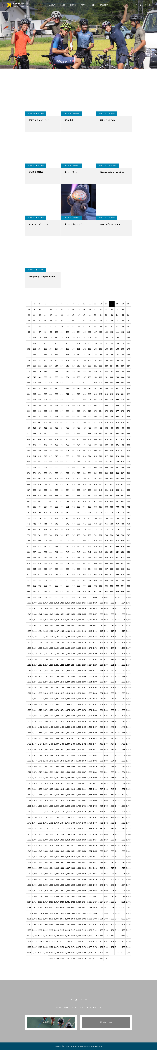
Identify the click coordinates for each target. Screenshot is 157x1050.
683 (128, 501)
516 (45, 456)
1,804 (128, 834)
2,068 (117, 913)
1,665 (95, 795)
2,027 (100, 902)
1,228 (95, 665)
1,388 (34, 716)
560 (78, 467)
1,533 (100, 755)
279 (100, 383)
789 (84, 535)
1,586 (78, 772)
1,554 (112, 761)
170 (128, 349)
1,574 (117, 766)
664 (128, 496)
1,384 (117, 710)
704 (34, 513)
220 (89, 366)
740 (128, 518)
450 (100, 434)
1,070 (62, 620)
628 (34, 490)
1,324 (100, 693)
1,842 (128, 845)
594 (56, 479)
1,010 (45, 603)
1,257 (45, 676)
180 (78, 355)
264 (122, 377)
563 (95, 467)
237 (78, 372)
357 (111, 405)
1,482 (29, 744)
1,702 (89, 806)
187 (117, 355)
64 (68, 321)
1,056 (89, 614)
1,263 (78, 676)
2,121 (95, 930)
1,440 (112, 727)
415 (117, 422)
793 (106, 535)
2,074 (45, 919)
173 (39, 355)
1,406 (29, 721)
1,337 (67, 699)
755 (106, 524)
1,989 (100, 891)
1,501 (29, 750)
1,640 (62, 789)
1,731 (40, 817)
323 (28, 400)
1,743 (106, 817)
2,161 (106, 941)
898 (56, 569)
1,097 (106, 625)
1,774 (67, 829)
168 (117, 349)
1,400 (100, 716)
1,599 (45, 778)
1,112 (84, 631)
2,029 (112, 902)
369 (73, 411)
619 (89, 484)
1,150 (84, 642)
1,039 (100, 609)
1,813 (73, 840)
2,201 (117, 953)
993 (56, 597)
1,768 (34, 829)
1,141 (34, 642)
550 (128, 462)
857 (39, 558)
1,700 (78, 806)
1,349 (29, 704)
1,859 (117, 851)
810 (95, 541)
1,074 (84, 620)
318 (106, 394)
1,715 (56, 812)
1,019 (95, 603)
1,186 (73, 654)
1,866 (51, 857)
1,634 (29, 789)
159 (67, 349)
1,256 (40, 676)
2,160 (100, 941)
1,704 (100, 806)
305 (34, 394)
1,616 (34, 783)
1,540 (34, 761)
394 (106, 417)
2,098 (73, 924)
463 (67, 439)
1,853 (84, 851)
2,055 (45, 913)
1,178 (29, 654)
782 (45, 535)
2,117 (73, 930)
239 (89, 372)
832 (111, 546)
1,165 (62, 648)
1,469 (62, 738)
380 (28, 417)
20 (34, 309)
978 (78, 592)
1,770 (45, 829)
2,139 (89, 936)
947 (117, 580)
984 (111, 592)
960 (84, 586)
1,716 (62, 812)
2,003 (73, 896)
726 (50, 518)
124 (84, 338)
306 (39, 394)
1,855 (95, 851)
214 (56, 366)
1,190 (95, 654)
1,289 (117, 682)
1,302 (84, 687)
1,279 (62, 682)
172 (34, 355)
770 (84, 530)
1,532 (95, 755)
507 (100, 451)
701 (122, 507)
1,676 (51, 800)
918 (62, 575)
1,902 (40, 868)
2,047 (106, 908)
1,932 (100, 874)
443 (62, 434)
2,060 (73, 913)
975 (62, 592)
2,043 (84, 908)
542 (84, 462)
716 (100, 513)
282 (117, 383)
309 (56, 394)
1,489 (67, 744)
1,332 (40, 699)
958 (73, 586)
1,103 (34, 631)
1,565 (67, 766)
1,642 (73, 789)
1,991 (112, 891)
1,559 (34, 766)
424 (62, 428)
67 (84, 321)
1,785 (128, 829)
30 (90, 309)
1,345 (112, 699)
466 (84, 439)
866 (89, 558)
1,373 (56, 710)
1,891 (84, 862)
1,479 (117, 738)
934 (45, 580)
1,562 (51, 766)
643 (117, 490)
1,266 (95, 676)
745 (50, 524)
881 (67, 563)
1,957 (29, 885)
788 (78, 535)
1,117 (112, 631)
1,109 (67, 631)
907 (106, 569)
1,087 (51, 625)
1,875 (100, 857)
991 (45, 597)
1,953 (112, 879)
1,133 (95, 637)
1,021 (106, 603)
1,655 (40, 795)
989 (34, 597)
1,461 (123, 733)
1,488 (62, 744)
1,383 (112, 710)
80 (51, 326)
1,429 (51, 727)
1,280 (67, 682)
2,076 (56, 919)
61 (51, 321)
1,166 (67, 648)
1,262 (73, 676)
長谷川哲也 (112, 166)
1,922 (45, 874)
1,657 (51, 795)
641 (106, 490)
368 (67, 411)
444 (67, 434)
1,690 (128, 800)
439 (39, 434)
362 (34, 411)
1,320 (78, 693)
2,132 (51, 936)
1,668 (112, 795)
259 (95, 377)
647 (34, 496)
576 (62, 473)
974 (56, 592)
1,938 (29, 879)
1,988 (95, 891)
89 (101, 326)
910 (122, 569)
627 (28, 490)
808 (84, 541)
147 (106, 343)
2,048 (112, 908)
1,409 (45, 721)
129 (111, 338)
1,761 (100, 823)
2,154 (67, 941)
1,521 (34, 755)
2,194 (78, 953)
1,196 (128, 654)
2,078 (67, 919)
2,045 (95, 908)
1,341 (89, 699)
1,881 (29, 862)
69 (95, 321)
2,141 (100, 936)
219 (84, 366)
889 (111, 563)
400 (34, 422)
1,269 (112, 676)
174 (45, 355)
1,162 (45, 648)
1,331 (34, 699)
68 (90, 321)
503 (78, 451)
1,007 (29, 603)
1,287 (106, 682)
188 (122, 355)
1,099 (117, 625)
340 (122, 400)
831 (106, 546)
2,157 (84, 941)
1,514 (100, 750)
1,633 (128, 783)
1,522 (40, 755)
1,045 (29, 614)
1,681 (78, 800)
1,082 (128, 620)
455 (128, 434)
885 (89, 563)
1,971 (106, 885)
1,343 (100, 699)
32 (101, 309)
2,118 (78, 930)
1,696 (56, 806)
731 (78, 518)
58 (34, 321)
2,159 (95, 941)
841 (56, 552)
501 (67, 451)
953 (45, 586)
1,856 (100, 851)
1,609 (100, 778)
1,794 (73, 834)
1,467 (51, 738)
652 (62, 496)
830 (100, 546)
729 (67, 518)
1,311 (29, 693)
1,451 (67, 733)
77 (34, 326)
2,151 (51, 941)
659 (100, 496)
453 (117, 434)
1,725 (112, 812)
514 (34, 456)
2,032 (128, 902)
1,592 (112, 772)
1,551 (95, 761)
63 (62, 321)
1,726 (117, 812)
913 (34, 575)
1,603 (67, 778)
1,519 (128, 750)
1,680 (73, 800)
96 (34, 332)
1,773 (62, 829)
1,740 (89, 817)
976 (67, 592)
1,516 (112, 750)
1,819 (106, 840)
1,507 (62, 750)
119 (56, 338)
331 (73, 400)
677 (95, 501)
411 (95, 422)
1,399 (95, 716)
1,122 (34, 637)
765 (56, 530)
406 (67, 422)
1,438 (100, 727)
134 (34, 343)
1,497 (112, 744)
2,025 (89, 902)
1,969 (95, 885)
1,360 (89, 704)
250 (45, 377)
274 (73, 383)
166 (106, 349)
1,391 (51, 716)
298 (100, 388)
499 (56, 451)
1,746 (123, 817)
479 (50, 445)
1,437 (95, 727)
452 (111, 434)
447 (84, 434)
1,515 (106, 750)
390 (84, 417)
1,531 (89, 755)
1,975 (128, 885)
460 (50, 439)
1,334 (51, 699)
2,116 (67, 930)
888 (106, 563)
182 (89, 355)
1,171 (95, 648)
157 (56, 349)
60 (45, 321)
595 (62, 479)
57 (29, 321)
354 (95, 405)
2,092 (40, 924)
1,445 (34, 733)
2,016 (40, 902)
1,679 (67, 800)
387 (67, 417)
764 (50, 530)
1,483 (34, 744)
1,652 (128, 789)
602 (100, 479)
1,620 (56, 783)
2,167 (34, 947)
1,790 (51, 834)
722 (28, 518)
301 (117, 388)
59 (40, 321)
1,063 (128, 614)
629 (39, 490)
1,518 (123, 750)
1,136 (112, 637)
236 (73, 372)
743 (39, 524)
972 (45, 592)
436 (128, 428)
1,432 (67, 727)
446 (78, 434)
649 (45, 496)
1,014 (67, 603)
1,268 (106, 676)
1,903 (45, 868)
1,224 (73, 665)
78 (40, 326)
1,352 (45, 704)
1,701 (84, 806)
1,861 (128, 851)
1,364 (112, 704)
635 (73, 490)
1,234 (128, 665)
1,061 (117, 614)
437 (28, 434)
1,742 (100, 817)
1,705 (106, 806)
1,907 (67, 868)
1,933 (106, 874)
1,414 (73, 721)
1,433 (73, 727)
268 (39, 383)
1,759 (89, 823)
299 (106, 388)
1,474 (89, 738)
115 (34, 338)
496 (39, 451)
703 (28, 513)
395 (111, 417)
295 (84, 388)
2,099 (78, 924)
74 (123, 321)
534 (39, 462)
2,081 (84, 919)
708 (56, 513)
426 (73, 428)
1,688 (117, 800)
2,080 (78, 919)
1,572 (106, 766)
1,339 (78, 699)
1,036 (84, 609)
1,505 (51, 750)
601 (95, 479)
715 (95, 513)
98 (45, 332)
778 (128, 530)
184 (100, 355)
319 (111, 394)
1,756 (73, 823)
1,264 (84, 676)
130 (117, 338)
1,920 (34, 874)
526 (100, 456)
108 (100, 332)
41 (45, 315)
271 (56, 383)
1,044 (128, 609)
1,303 (89, 687)
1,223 (67, 665)
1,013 (62, 603)
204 (106, 360)
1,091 (73, 625)
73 (117, 321)
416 (122, 422)
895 (39, 569)
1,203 (62, 659)
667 (39, 501)
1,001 (100, 597)
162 (84, 349)
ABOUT (52, 5)
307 (45, 394)
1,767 (29, 829)
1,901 (34, 868)
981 (95, 592)
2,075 (51, 919)
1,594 (123, 772)
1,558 (29, 766)
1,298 (62, 687)
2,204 (51, 958)
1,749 (34, 823)
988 (28, 597)
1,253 (128, 671)
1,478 (112, 738)
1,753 (56, 823)
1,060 (112, 614)
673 (73, 501)
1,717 (67, 812)
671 (62, 501)
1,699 (73, 806)
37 (128, 309)
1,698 (67, 806)
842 (62, 552)
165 (100, 349)
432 (106, 428)
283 (122, 383)
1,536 (117, 755)
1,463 (29, 738)
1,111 (78, 631)
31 (95, 309)
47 (79, 315)
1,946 (73, 879)
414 (111, 422)
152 (28, 349)
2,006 (89, 896)
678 (100, 501)
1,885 (51, 862)
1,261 (67, 676)
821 (50, 546)
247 (28, 377)
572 (39, 473)
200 (84, 360)
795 (117, 535)
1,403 (117, 716)
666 (34, 501)
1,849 (62, 851)
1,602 (62, 778)
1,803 (123, 834)
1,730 (34, 817)
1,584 (67, 772)
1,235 (29, 671)
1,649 (112, 789)
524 (89, 456)
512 (128, 451)
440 (45, 434)
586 (117, 473)
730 (73, 518)
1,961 (51, 885)
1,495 (100, 744)
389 (78, 417)
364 (45, 411)
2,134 (62, 936)
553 (39, 467)
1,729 (29, 817)
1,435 (84, 727)
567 (117, 467)
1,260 (62, 676)
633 (62, 490)
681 (117, 501)
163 (89, 349)
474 (128, 439)
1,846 (45, 851)
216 (67, 366)
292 (67, 388)
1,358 (78, 704)
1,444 (29, 733)
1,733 (51, 817)
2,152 (56, 941)
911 (128, 569)
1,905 (56, 868)
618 (84, 484)
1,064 (29, 620)
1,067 (45, 620)
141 (73, 343)
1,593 (117, 772)
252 (56, 377)
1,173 (106, 648)
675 (84, 501)
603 (106, 479)
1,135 (106, 637)
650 (50, 496)
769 (78, 530)
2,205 (56, 958)
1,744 (112, 817)
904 (89, 569)
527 (106, 456)
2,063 (89, 913)
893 (28, 569)
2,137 (78, 936)
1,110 (73, 631)
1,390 (45, 716)
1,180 (40, 654)
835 (128, 546)
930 (128, 575)
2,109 (29, 930)
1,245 (84, 671)
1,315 (51, 693)
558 (67, 467)
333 (84, 400)
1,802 (117, 834)
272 (62, 383)
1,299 (67, 687)
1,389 (40, 716)
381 (34, 417)
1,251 (117, 671)
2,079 (73, 919)
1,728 (128, 812)
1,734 (56, 817)
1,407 (34, 721)
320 (117, 394)
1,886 (56, 862)
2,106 (117, 924)
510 (117, 451)
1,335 (56, 699)
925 (100, 575)
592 (45, 479)
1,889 (73, 862)
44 (62, 315)
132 (128, 338)
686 (39, 507)
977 (73, 592)
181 (84, 355)
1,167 (73, 648)
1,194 (117, 654)
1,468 (56, 738)
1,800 (106, 834)
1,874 (95, 857)
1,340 (84, 699)
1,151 (89, 642)
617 (78, 484)
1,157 (123, 642)
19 (29, 309)
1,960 (45, 885)
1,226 (84, 665)
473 (122, 439)
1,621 (62, 783)
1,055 (84, 614)
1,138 (123, 637)
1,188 (84, 654)
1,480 (123, 738)
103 (73, 332)
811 (100, 541)
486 (89, 445)
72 (112, 321)
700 (117, 507)
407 (73, 422)
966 (117, 586)
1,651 (123, 789)
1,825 (34, 845)
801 (45, 541)
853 (122, 552)
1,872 (84, 857)
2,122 (100, 930)
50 (95, 315)
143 (84, 343)
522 (78, 456)
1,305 (100, 687)
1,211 (106, 659)
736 (106, 518)
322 (128, 394)
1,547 (73, 761)
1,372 (51, 710)
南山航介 (76, 166)
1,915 (112, 868)
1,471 (73, 738)
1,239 (51, 671)
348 (62, 405)
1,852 (78, 851)
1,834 (84, 845)
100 (56, 332)
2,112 (45, 930)
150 (122, 343)
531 (128, 456)
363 (39, 411)
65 (73, 321)
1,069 (56, 620)
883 (78, 563)
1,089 (62, 625)
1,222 (62, 665)
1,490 (73, 744)
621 (100, 484)
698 (106, 507)
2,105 (112, 924)
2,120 (89, 930)
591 (39, 479)
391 (89, 417)
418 (28, 428)
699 (111, 507)
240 (95, 372)
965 (111, 586)
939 (73, 580)
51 (101, 315)
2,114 (56, 930)
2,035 (40, 908)
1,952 (106, 879)
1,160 (34, 648)
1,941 (45, 879)
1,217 (34, 665)
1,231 (112, 665)
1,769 (40, 829)
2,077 (62, 919)
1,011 (51, 603)
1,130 (78, 637)
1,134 (100, 637)
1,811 (62, 840)
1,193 (112, 654)
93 (123, 326)
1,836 (95, 845)
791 (95, 535)
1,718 (73, 812)
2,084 (100, 919)
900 (67, 569)
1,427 (40, 727)
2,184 (128, 947)
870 (111, 558)
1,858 (112, 851)
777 (122, 530)
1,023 (117, 603)
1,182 (51, 654)
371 (84, 411)
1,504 (45, 750)
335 (95, 400)
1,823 (128, 840)
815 (122, 541)
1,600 (51, 778)
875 (34, 563)
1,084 (34, 625)
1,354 (56, 704)
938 (67, 580)
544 (95, 462)
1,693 (40, 806)
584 (106, 473)
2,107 (123, 924)
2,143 (112, 936)
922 (84, 575)
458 (39, 439)
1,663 (84, 795)
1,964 (67, 885)
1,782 (112, 829)
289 (50, 388)
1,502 (34, 750)
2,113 (51, 930)
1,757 (78, 823)
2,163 (117, 941)
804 (62, 541)
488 (100, 445)
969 (28, 592)
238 (84, 372)
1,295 (45, 687)
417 (128, 422)
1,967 (84, 885)
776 (117, 530)
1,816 (89, 840)
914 (39, 575)
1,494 (95, 744)
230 (39, 372)
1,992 (117, 891)
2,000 (56, 896)
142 (78, 343)
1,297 (56, 687)
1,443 (128, 727)
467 (89, 439)
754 (100, 524)
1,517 (117, 750)
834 (122, 546)
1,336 (62, 699)
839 (45, 552)
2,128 (29, 936)
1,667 (106, 795)
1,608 (95, 778)
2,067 (112, 913)
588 (128, 473)
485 (84, 445)
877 (45, 563)
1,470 (67, 738)
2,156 (78, 941)
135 (39, 343)
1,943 (56, 879)
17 (123, 304)
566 (111, 467)
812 (106, 541)
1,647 (100, 789)
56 (128, 315)
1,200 (45, 659)
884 (84, 563)
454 (122, 434)
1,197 (29, 659)
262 (111, 377)
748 (67, 524)
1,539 (29, 761)
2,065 (100, 913)
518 (56, 456)
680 (111, 501)
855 (28, 558)
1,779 (95, 829)
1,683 (89, 800)
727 (56, 518)
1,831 (67, 845)
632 (56, 490)
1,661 (73, 795)
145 (95, 343)
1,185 (67, 654)
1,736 (67, 817)
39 (34, 315)
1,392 (56, 716)
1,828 (51, 845)
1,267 (100, 676)
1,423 (123, 721)
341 (128, 400)
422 (50, 428)
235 (67, 372)
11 (90, 304)
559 (73, 467)
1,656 (45, 795)
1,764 (117, 823)
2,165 (128, 941)
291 (62, 388)
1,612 (117, 778)
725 (45, 518)
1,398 (89, 716)
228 (28, 372)
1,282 (78, 682)
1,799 (100, 834)
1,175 (117, 648)
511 (122, 451)
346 (50, 405)
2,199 (106, 953)
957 (67, 586)
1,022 (112, 603)
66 (79, 321)
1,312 (34, 693)
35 (117, 309)
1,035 (78, 609)
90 (106, 326)
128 (106, 338)
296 (89, 388)
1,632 (123, 783)
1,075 (89, 620)
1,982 (62, 891)
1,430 (56, 727)
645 (128, 490)
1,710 (29, 812)
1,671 (128, 795)
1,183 (56, 654)
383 (45, 417)
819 (39, 546)
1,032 (62, 609)
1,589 (95, 772)
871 (117, 558)
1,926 (67, 874)
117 (45, 338)
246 (128, 372)
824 (67, 546)
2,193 (73, 953)
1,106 (51, 631)
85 (79, 326)
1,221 (56, 665)
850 (106, 552)
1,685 (100, 800)
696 (95, 507)
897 (50, 569)
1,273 (29, 682)
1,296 (51, 687)
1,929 (84, 874)
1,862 (29, 857)
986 (122, 592)
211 (39, 366)
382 (39, 417)
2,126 (123, 930)
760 (28, 530)
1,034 (73, 609)
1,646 (95, 789)
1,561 (45, 766)
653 (67, 496)
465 (78, 439)
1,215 (128, 659)
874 (28, 563)
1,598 (40, 778)
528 (111, 456)
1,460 (117, 733)
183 (95, 355)
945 (106, 580)
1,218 (40, 665)
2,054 (40, 913)
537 (56, 462)
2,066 (106, 913)
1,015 (73, 603)
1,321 (84, 693)
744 (45, 524)
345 (45, 405)
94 (128, 326)
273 (67, 383)
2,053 (34, 913)
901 (73, 569)
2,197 (95, 953)
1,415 (78, 721)
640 (100, 490)
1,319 (73, 693)
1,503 (40, 750)
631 (50, 490)
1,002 (106, 597)
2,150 (45, 941)
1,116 (106, 631)
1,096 (100, 625)
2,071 (29, 919)
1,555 (117, 761)
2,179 (100, 947)
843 (67, 552)
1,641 (67, 789)
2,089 (128, 919)
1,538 (128, 755)
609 (34, 484)
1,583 (62, 772)
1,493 (89, 744)
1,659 (62, 795)
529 (117, 456)
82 (62, 326)
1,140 (29, 642)
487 (95, 445)
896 (45, 569)
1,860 (123, 851)
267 (34, 383)
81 (57, 326)
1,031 (56, 609)
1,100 (123, 625)
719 (117, 513)
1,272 (128, 676)
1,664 (89, 795)
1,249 (106, 671)
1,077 (100, 620)
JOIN (93, 5)
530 (122, 456)
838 (39, 552)
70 (101, 321)
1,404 (123, 716)
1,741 (95, 817)
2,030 (117, 902)
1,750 (40, 823)
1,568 (84, 766)
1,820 (112, 840)
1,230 (106, 665)
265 (128, 377)
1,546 (67, 761)
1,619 (51, 783)
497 (45, 451)
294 (78, 388)
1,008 (34, 603)
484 (78, 445)
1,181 (45, 654)
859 (50, 558)
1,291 (128, 682)
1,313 (40, 693)
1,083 (29, 625)
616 (73, 484)
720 (122, 513)
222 (100, 366)
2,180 (106, 947)
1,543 (51, 761)
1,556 (123, 761)
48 (84, 315)
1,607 (89, 778)
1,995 (29, 896)
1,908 (73, 868)
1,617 (40, 783)
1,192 (106, 654)
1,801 (112, 834)
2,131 (45, 936)
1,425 (29, 727)
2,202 (123, 953)
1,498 (117, 744)
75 (128, 321)
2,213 (100, 958)
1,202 (56, 659)
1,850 (67, 851)
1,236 (34, 671)
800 (39, 541)
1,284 (89, 682)
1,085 (40, 625)
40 (40, 315)
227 (128, 366)
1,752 (51, 823)
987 (128, 592)
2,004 (78, 896)
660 (106, 496)
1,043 (123, 609)
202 (95, 360)
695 (89, 507)
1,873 (89, 857)
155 (45, 349)
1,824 (29, 845)
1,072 (73, 620)
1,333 (45, 699)
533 (34, 462)
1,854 (89, 851)
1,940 (40, 879)
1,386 (128, 710)
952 (39, 586)
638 (89, 490)
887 (100, 563)
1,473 (84, 738)
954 (50, 586)
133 (28, 343)
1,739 (84, 817)
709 (62, 513)
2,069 (123, 913)
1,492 (84, 744)
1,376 (73, 710)
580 (84, 473)
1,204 (67, 659)
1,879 (123, 857)
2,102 (95, 924)
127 (100, 338)
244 (117, 372)
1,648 (106, 789)
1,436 (89, 727)
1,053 (73, 614)
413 (106, 422)
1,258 (51, 676)
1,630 (112, 783)
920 (73, 575)
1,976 (29, 891)
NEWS (73, 5)
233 (56, 372)
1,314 (45, 693)
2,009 (106, 896)
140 (67, 343)
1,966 (78, 885)
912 (28, 575)
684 (28, 507)
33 (106, 309)
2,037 (51, 908)
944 (100, 580)
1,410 (51, 721)
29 (84, 309)
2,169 (45, 947)
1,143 (45, 642)
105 (84, 332)
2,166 (29, 947)
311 (67, 394)
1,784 (123, 829)
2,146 (128, 936)
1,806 (34, 840)
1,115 (100, 631)
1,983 (67, 891)
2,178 (95, 947)
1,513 (95, 750)
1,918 (128, 868)
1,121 (29, 637)
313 (78, 394)
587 (122, 473)
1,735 (62, 817)
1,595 (128, 772)
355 (100, 405)
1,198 (34, 659)
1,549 (84, 761)
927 (111, 575)
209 (28, 366)
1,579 (40, 772)
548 (117, 462)
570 (28, 473)
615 (67, 484)
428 (84, 428)
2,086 (112, 919)
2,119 (84, 930)
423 (56, 428)
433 (111, 428)
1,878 (117, 857)
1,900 (29, 868)
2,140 (95, 936)
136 (45, 343)
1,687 (112, 800)
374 (100, 411)
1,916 (117, 868)
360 (128, 405)
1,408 (40, 721)
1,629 (106, 783)
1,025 (128, 603)
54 (117, 315)
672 (67, 501)
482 (67, 445)
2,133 (56, 936)
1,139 (128, 637)
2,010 (112, 896)
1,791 (56, 834)
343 (34, 405)
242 (106, 372)
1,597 (34, 778)
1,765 (123, 823)
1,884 (45, 862)
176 (56, 355)
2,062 (84, 913)
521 (73, 456)
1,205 (73, 659)
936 (56, 580)
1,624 (78, 783)
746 (56, 524)
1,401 (106, 716)
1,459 (112, 733)
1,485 (45, 744)
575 (56, 473)
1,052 (67, 614)
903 (84, 569)
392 (95, 417)
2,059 (67, 913)
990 (39, 597)
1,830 (62, 845)
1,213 (117, 659)
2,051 (128, 908)
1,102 (29, 631)
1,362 (100, 704)
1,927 (73, 874)
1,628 (100, 783)
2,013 (128, 896)
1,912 (95, 868)
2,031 (123, 902)
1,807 (40, 840)
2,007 (95, 896)
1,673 (34, 800)
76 (29, 326)
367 (62, 411)
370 (78, 411)
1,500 (128, 744)
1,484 (40, 744)
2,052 (29, 913)
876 (39, 563)
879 (56, 563)
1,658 (56, 795)
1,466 (45, 738)
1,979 (45, 891)
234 (62, 372)
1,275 (40, 682)
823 (62, 546)
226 (122, 366)
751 (84, 524)
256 (78, 377)
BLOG (62, 5)
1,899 (128, 862)
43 (57, 315)
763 (45, 530)
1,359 (84, 704)
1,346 (117, 699)
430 (95, 428)
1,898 (123, 862)
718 (111, 513)
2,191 (62, 953)
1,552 (100, 761)
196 (62, 360)
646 (28, 496)
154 (39, 349)
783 (50, 535)
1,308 (117, 687)
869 (106, 558)
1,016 (78, 603)
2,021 (67, 902)
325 (39, 400)
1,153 (100, 642)
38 (29, 315)
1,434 (78, 727)
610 (39, 484)
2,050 (123, 908)
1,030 (51, 609)
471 (111, 439)
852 (117, 552)
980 (89, 592)
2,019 (56, 902)
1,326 (112, 693)
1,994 (128, 891)
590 (34, 479)
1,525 (56, 755)
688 (50, 507)
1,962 (56, 885)
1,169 (84, 648)
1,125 (51, 637)
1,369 (34, 710)
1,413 (67, 721)
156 (50, 349)
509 (111, 451)
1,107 (56, 631)
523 (84, 456)
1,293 (34, 687)
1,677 (56, 800)
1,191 (100, 654)
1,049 (51, 614)
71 (106, 321)
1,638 (51, 789)
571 (34, 473)
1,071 (67, 620)
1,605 (78, 778)
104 (78, 332)
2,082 (89, 919)
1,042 (117, 609)
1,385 (123, 710)
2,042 (78, 908)
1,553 (106, 761)
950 (28, 586)
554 (45, 467)
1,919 (29, 874)
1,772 (56, 829)
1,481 (128, 738)
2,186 (34, 953)
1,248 (100, 671)
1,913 (100, 868)
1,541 (40, 761)
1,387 (29, 716)
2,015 (34, 902)
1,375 (67, 710)
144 (89, 343)
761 (34, 530)
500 (62, 451)
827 (84, 546)
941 (84, 580)
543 (89, 462)
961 (89, 586)
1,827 (45, 845)
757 (117, 524)
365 (50, 411)
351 (78, 405)
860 (56, 558)
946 (111, 580)
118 (50, 338)
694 (84, 507)
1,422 (117, 721)
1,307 (112, 687)
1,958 (34, 885)
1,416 (84, 721)
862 (67, 558)
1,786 (29, 834)
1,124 (45, 637)
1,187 (78, 654)
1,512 (89, 750)
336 (100, 400)
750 (78, 524)
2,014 (29, 902)
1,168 (78, 648)
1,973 (117, 885)
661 (111, 496)
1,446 (40, 733)
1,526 (62, 755)
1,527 (67, 755)
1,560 (40, 766)
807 (78, 541)
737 (111, 518)
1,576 (128, 766)
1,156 (117, 642)
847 (89, 552)
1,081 (123, 620)
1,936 (123, 874)
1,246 (89, 671)
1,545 (62, 761)
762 (39, 530)
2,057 (56, 913)
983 (106, 592)
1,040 (106, 609)
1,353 (51, 704)
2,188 (45, 953)
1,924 (56, 874)
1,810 (56, 840)
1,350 (34, 704)
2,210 (84, 958)
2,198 (100, 953)
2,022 (73, 902)
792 (100, 535)
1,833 (78, 845)
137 (50, 343)
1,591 (106, 772)
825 (73, 546)
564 (100, 467)
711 (73, 513)
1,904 (51, 868)
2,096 (62, 924)
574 (50, 473)
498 (50, 451)
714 (89, 513)
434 (117, 428)
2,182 (117, 947)
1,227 (89, 665)
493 (128, 445)
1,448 (51, 733)
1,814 (78, 840)
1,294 (40, 687)
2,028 (106, 902)
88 (95, 326)
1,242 (67, 671)
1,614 (128, 778)
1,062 (123, 614)
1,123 (40, 637)
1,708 (123, 806)
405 (62, 422)
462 (62, 439)
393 (100, 417)
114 (28, 338)
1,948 (84, 879)
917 (56, 575)
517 (50, 456)
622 (106, 484)
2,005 (84, 896)
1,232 (117, 665)
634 (67, 490)
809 (89, 541)
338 (111, 400)
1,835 (89, 845)
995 (67, 597)
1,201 (51, 659)
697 (100, 507)
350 (73, 405)
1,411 (56, 721)
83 (68, 326)
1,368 (29, 710)
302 (122, 388)
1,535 (112, 755)
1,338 (73, 699)
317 (100, 394)
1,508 (67, 750)
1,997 (40, 896)
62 (57, 321)
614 (62, 484)
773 (100, 530)
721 (128, 513)
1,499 (123, 744)
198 (73, 360)
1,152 (95, 642)
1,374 (62, 710)
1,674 (40, 800)
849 (100, 552)
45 (68, 315)
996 (73, 597)
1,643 (78, 789)
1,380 (95, 710)
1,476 (100, 738)
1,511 (84, 750)
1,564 (62, 766)
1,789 (45, 834)
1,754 (62, 823)
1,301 (78, 687)
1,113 (89, 631)
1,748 (29, 823)
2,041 (73, 908)
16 (117, 304)
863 (73, 558)
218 (78, 366)
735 (100, 518)
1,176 (123, 648)
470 (106, 439)
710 (67, 513)
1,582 (56, 772)
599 (84, 479)
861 (62, 558)
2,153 (62, 941)
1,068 (51, 620)
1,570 (95, 766)
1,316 (56, 693)
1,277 (51, 682)
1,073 (78, 620)
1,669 (117, 795)
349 (67, 405)
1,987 (89, 891)
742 (34, 524)
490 (111, 445)
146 (100, 343)
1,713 (45, 812)
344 (39, 405)
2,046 (100, 908)
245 (122, 372)
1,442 (123, 727)
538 (62, 462)
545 (100, 462)
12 (95, 304)
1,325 (106, 693)
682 (122, 501)
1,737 (73, 817)
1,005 (123, 597)
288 (45, 388)
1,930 (89, 874)
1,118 (117, 631)
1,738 (78, 817)
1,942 (51, 879)
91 (112, 326)
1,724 (106, 812)
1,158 (128, 642)
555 (50, 467)
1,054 (78, 614)
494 (28, 451)
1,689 (123, 800)
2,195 (84, 953)
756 (111, 524)
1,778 (89, 829)
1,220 (51, 665)
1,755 (67, 823)
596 (67, 479)
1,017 (84, 603)
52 (106, 315)
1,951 (100, 879)
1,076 (95, 620)
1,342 (95, 699)
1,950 (95, 879)
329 (62, 400)
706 (45, 513)
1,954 (117, 879)
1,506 (56, 750)
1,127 (62, 637)
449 (95, 434)
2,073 (40, 919)
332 (78, 400)
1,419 (100, 721)
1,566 (73, 766)
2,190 (56, 953)
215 (62, 366)
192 (39, 360)
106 (89, 332)
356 (106, 405)
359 (122, 405)
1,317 (62, 693)
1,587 (84, 772)
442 (56, 434)
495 (34, 451)
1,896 (112, 862)
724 (39, 518)
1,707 (117, 806)
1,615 (29, 783)
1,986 (84, 891)
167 (111, 349)
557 (62, 467)
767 (67, 530)
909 (117, 569)
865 (84, 558)
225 (117, 366)
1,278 (56, 682)
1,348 (128, 699)
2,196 (89, 953)
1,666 (100, 795)
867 (95, 558)
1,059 (106, 614)
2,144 (117, 936)
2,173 (67, 947)
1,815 (84, 840)
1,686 (106, 800)
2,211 (89, 958)
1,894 (100, 862)
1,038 (95, 609)
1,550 (89, 761)
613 (56, 484)
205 (111, 360)
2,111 (40, 930)
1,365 (117, 704)
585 (111, 473)
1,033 (67, 609)
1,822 (123, 840)
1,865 (45, 857)
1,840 (117, 845)
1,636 (40, 789)
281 (111, 383)
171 (28, 355)
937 (62, 580)
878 (50, 563)
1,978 (40, 891)
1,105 (45, 631)
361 (28, 411)
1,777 (84, 829)
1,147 (67, 642)
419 (34, 428)
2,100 (84, 924)
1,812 (67, 840)
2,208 (73, 958)
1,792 (62, 834)
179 (73, 355)
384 (50, 417)
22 (45, 309)
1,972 (112, 885)
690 (62, 507)
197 (67, 360)
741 (28, 524)
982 (100, 592)
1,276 (45, 682)
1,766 (128, 823)
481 (62, 445)
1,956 (128, 879)
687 (45, 507)
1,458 (106, 733)
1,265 (89, 676)
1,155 (112, 642)
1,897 (117, 862)
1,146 (62, 642)
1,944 (62, 879)
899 (62, 569)
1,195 (123, 654)
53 (112, 315)
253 (62, 377)
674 (78, 501)
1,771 (51, 829)
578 (73, 473)
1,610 (106, 778)
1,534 (106, 755)
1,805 (29, 840)
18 (128, 304)
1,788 (40, 834)
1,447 (45, 733)
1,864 (40, 857)
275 (78, 383)
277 (89, 383)
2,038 (56, 908)
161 (78, 349)
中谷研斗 (76, 218)
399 (28, 422)
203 (100, 360)
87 (90, 326)
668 (45, 501)
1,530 (84, 755)
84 (73, 326)
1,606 (84, 778)
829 (95, 546)
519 (62, 456)
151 (128, 343)
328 (56, 400)
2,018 (51, 902)
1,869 (67, 857)
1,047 (40, 614)
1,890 (78, 862)
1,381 (100, 710)
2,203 (128, 953)
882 (73, 563)
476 (34, 445)
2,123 (106, 930)
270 (50, 383)
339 (117, 400)
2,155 (73, 941)
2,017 (45, 902)
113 (128, 332)
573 (45, 473)
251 (50, 377)
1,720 (84, 812)
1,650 (117, 789)
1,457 (100, 733)
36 (123, 309)
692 (73, 507)
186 (111, 355)
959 (78, 586)
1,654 (34, 795)
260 (100, 377)
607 (128, 479)
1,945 (67, 879)
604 (111, 479)
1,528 (73, 755)
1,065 (34, 620)
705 (39, 513)
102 (67, 332)
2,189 (51, 953)
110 (111, 332)
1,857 (106, 851)
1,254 (29, 676)
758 (122, 524)
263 (117, 377)
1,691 (29, 806)
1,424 (128, 721)
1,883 (40, 862)
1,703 (95, 806)
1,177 (128, 648)
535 (45, 462)
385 (56, 417)
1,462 (128, 733)
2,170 (51, 947)
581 (89, 473)
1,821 (117, 840)
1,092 (78, 625)
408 (78, 422)
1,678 (62, 800)
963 (100, 586)
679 (106, 501)
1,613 (123, 778)
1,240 (56, 671)
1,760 (95, 823)
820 (45, 546)
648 (39, 496)
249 (39, 377)
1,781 (106, 829)
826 (78, 546)
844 (73, 552)
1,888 (67, 862)
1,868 (62, 857)
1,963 (62, 885)
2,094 (51, 924)
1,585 (73, 772)
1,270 (117, 676)
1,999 (51, 896)
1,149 (78, 642)
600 (89, 479)
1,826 (40, 845)
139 (62, 343)
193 (45, 360)
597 (73, 479)
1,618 (45, 783)
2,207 (67, 958)
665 (28, 501)
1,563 (56, 766)
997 (78, 597)
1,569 (89, 766)
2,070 (128, 913)
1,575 (123, 766)
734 (95, 518)
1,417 (89, 721)
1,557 (128, 761)
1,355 (62, 704)
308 (50, 394)
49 (90, 315)
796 (122, 535)
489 (106, 445)
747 (62, 524)
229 (34, 372)
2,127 (128, 930)
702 (128, 507)
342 (28, 405)
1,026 (29, 609)
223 (106, 366)
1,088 (56, 625)
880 (62, 563)
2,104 (106, 924)
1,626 (89, 783)
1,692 (34, 806)
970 (34, 592)
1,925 (62, 874)
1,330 (29, 699)
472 (117, 439)
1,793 (67, 834)
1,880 (128, 857)
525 (95, 456)
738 (117, 518)
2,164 (123, 941)
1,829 (56, 845)
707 (50, 513)
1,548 (78, 761)
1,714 (51, 812)
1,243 (73, 671)
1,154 (106, 642)
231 (45, 372)
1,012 (56, 603)
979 (84, 592)
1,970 (100, 885)
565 (106, 467)
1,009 (40, 603)
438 (34, 434)
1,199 (40, 659)
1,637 (45, 789)
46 (73, 315)
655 (78, 496)
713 (84, 513)
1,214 (123, 659)
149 (117, 343)
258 (89, 377)
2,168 (40, 947)
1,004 (117, 597)
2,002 (67, 896)
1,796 (84, 834)
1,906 (62, 868)
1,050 (56, 614)
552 (34, 467)
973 (50, 592)
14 (106, 304)
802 (50, 541)
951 (34, 586)
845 (78, 552)
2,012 (123, 896)
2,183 (123, 947)
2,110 (34, 930)
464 (73, 439)
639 (95, 490)
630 (45, 490)
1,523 (45, 755)
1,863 (34, 857)
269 (45, 383)
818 (34, 546)
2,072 (34, 919)
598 (78, 479)
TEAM (83, 5)
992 (50, 597)
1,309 (123, 687)
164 (95, 349)
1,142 (40, 642)
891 (122, 563)
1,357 (73, 704)
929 (122, 575)
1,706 (112, 806)
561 (84, 467)
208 (128, 360)
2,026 (95, 902)
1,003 (112, 597)
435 (122, 428)
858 (45, 558)
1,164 (56, 648)
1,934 (112, 874)
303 (128, 388)
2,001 (62, 896)
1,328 (123, 693)
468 (95, 439)
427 (78, 428)
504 (84, 451)
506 (95, 451)
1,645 (89, 789)
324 (34, 400)
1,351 (40, 704)
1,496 (106, 744)
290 (56, 388)
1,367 (128, 704)
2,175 (78, 947)
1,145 (56, 642)
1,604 (73, 778)
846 (84, 552)
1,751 (45, 823)
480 (56, 445)
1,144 (51, 642)
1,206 (78, 659)
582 (95, 473)
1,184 (62, 654)
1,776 (78, 829)
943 (95, 580)
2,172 (62, 947)
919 (67, 575)
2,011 (117, 896)
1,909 (78, 868)
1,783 (117, 829)
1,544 (56, 761)
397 (122, 417)
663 (122, 496)
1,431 (62, 727)
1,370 (40, 710)
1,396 (78, 716)
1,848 (56, 851)
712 (78, 513)
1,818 (100, 840)
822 (56, 546)
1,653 (29, 795)
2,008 (100, 896)
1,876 (106, 857)
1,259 (56, 676)
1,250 (112, 671)
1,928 (78, 874)
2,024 (84, 902)
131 (122, 338)
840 (50, 552)
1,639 (56, 789)
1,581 (51, 772)
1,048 (45, 614)
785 (62, 535)
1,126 (56, 637)
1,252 (123, 671)
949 (128, 580)
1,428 (45, 727)
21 (40, 309)
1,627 (95, 783)
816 (128, 541)
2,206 (62, 958)
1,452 (73, 733)
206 (117, 360)
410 (89, 422)
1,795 (78, 834)
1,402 (112, 716)
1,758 (84, 823)
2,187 (40, 953)
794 (111, 535)
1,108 (62, 631)
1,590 (100, 772)
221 (95, 366)
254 (67, 377)
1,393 (62, 716)
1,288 (112, 682)
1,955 (123, 879)
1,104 (40, 631)
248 (34, 377)
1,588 (89, 772)
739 (122, 518)
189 (128, 355)
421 (45, 428)
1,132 (89, 637)
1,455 (89, 733)
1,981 (56, 891)
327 (50, 400)
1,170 (89, 648)
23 (51, 309)
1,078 (106, 620)
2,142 (106, 936)
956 (62, 586)
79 (45, 326)
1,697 (62, 806)
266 (28, 383)
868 (100, 558)
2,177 (89, 947)
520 (67, 456)
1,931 (95, 874)
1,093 (84, 625)
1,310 (128, 687)
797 (128, 535)
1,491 (78, 744)
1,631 (117, 783)
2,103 (100, 924)
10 (84, 304)
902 (78, 569)
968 (128, 586)
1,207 (84, 659)
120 (62, 338)
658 (95, 496)
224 (111, 366)
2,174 (73, 947)
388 (73, 417)
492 (122, 445)
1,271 (123, 676)
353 (89, 405)
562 (89, 467)
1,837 (100, 845)
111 (117, 332)
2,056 (51, 913)
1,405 (128, 716)
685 (34, 507)
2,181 (112, 947)
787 (73, 535)
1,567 (78, 766)
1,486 (51, 744)
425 (67, 428)
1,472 (78, 738)
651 (56, 496)
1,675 (45, 800)
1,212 (112, 659)
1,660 (67, 795)
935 (50, 580)
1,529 (78, 755)
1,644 (84, 789)
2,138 (84, 936)
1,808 (45, 840)
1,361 (95, 704)
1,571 (100, 766)
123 (78, 338)
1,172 (100, 648)
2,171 (56, 947)
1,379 (89, 710)
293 (73, 388)
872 (122, 558)
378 (122, 411)
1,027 (34, 609)
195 (56, 360)
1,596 (29, 778)
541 (78, 462)
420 (39, 428)
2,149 (40, 941)
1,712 (40, 812)
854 (128, 552)
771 (89, 530)
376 (111, 411)
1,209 (95, 659)
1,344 (106, 699)
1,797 (89, 834)
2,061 (78, 913)
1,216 (29, 665)
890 (117, 563)
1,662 (78, 795)
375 (106, 411)
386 (62, 417)
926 (106, 575)
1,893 (95, 862)
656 (84, 496)
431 (100, 428)
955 (56, 586)
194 (50, 360)
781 (39, 535)
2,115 (62, 930)
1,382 (106, 710)
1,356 (67, 704)
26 (68, 309)
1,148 (73, 642)
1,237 (40, 671)
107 (95, 332)
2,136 (73, 936)
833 (117, 546)
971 (39, 592)
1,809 (51, 840)
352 (84, 405)
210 (34, 366)
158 (62, 349)
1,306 (106, 687)
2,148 (34, 941)
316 (95, 394)
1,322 (89, 693)
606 (122, 479)
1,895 (106, 862)
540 (73, 462)
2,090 (29, 924)
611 (45, 484)
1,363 (106, 704)
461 (56, 439)
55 (123, 315)
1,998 (45, 896)
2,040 (67, 908)
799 (34, 541)
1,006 (128, 597)
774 (106, 530)
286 (34, 388)
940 (78, 580)
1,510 (78, 750)
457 (34, 439)
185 (106, 355)
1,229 (100, 665)
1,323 (95, 693)
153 (34, 349)
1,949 (89, 879)
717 (106, 513)
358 (117, 405)
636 (78, 490)
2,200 (112, 953)
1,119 (123, 631)
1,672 (29, 800)
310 (62, 394)
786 (67, 535)
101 (62, 332)
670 (56, 501)
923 (89, 575)
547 (111, 462)
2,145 (123, 936)
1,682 (84, 800)
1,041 (112, 609)
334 (89, 400)
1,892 (89, 862)
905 (95, 569)
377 (117, 411)
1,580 (45, 772)
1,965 (73, 885)
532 (28, 462)
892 (128, 563)
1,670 (123, 795)
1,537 (123, 755)
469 (100, 439)
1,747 (128, 817)
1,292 (29, 687)
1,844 (34, 851)
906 (100, 569)
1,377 (78, 710)
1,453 (78, 733)
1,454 (84, 733)
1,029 (45, 609)
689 (56, 507)
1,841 (123, 845)
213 (50, 366)
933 (39, 580)
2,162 (112, 941)
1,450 (62, 733)
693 (78, 507)
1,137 (117, 637)
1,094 (89, 625)
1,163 (51, 648)
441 (50, 434)
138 (56, 343)
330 (67, 400)
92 (117, 326)
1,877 (112, 857)
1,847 (51, 851)
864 (78, 558)
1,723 (100, 812)
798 (28, 541)
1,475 (95, 738)
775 (111, 530)
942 (89, 580)
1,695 (51, 806)
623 (111, 484)
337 (106, 400)
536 (50, 462)
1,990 (106, 891)
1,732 (45, 817)
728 (62, 518)
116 (39, 338)
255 (73, 377)
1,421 (112, 721)
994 (62, 597)
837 (34, 552)
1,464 (34, 738)
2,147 (29, 941)
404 (56, 422)
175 (50, 355)
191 (34, 360)
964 (106, 586)
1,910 (84, 868)
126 (95, 338)
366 (56, 411)
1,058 (100, 614)
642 (111, 490)
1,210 (100, 659)
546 (106, 462)
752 (89, 524)
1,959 (40, 885)
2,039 (62, 908)
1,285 (95, 682)
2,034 (34, 908)
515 (39, 456)
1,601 (56, 778)
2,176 (84, 947)
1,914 (106, 868)
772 (95, 530)
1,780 (100, 829)
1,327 (117, 693)
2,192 (67, 953)
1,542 (45, 761)
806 (73, 541)
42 (51, 315)
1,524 (51, 755)
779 (28, 535)
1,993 (123, 891)
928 (117, 575)
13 (101, 304)
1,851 (73, 851)
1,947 (78, 879)
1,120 (128, 631)
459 (45, 439)
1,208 (89, 659)
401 (39, 422)
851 (111, 552)
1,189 (89, 654)
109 (106, 332)
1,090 (67, 625)
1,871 (78, 857)
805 (67, 541)
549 (122, 462)
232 (50, 372)
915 (45, 575)
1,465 (40, 738)
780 (34, 535)
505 (89, 451)
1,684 (95, 800)
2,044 (89, 908)
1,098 (112, 625)
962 (95, 586)
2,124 (112, 930)
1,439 (106, 727)
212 (45, 366)
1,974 (123, 885)
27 (73, 309)
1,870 (73, 857)
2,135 (67, 936)
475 (28, 445)
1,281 (73, 682)
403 (50, 422)
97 (40, 332)
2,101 (89, 924)
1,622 (67, 783)
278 (95, 383)
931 (28, 580)
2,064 (95, 913)
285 (28, 388)
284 (128, 383)
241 (100, 372)
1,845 (40, 851)
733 (89, 518)
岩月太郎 (41, 113)
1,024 (123, 603)
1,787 (34, 834)
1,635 (34, 789)
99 (51, 332)
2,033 (29, 908)
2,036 (45, 908)
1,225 (78, 665)
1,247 (95, 671)
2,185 (29, 953)
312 (73, 394)
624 (117, 484)
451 (106, 434)
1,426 (34, 727)
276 (84, 383)
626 (128, 484)
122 (73, 338)
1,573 (112, 766)
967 (122, 586)
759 (128, 524)
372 (89, 411)
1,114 (95, 631)
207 (122, 360)
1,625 (84, 783)
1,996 (34, 896)
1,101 (128, 625)
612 (50, 484)
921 (78, 575)
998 (84, 597)
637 (84, 490)
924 (95, 575)
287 (39, 388)
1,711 (34, 812)
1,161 (40, 648)
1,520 (29, 755)
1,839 (112, 845)
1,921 (40, 874)
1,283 (84, 682)
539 (67, 462)
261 (106, 377)
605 (117, 479)
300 (111, 388)
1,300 (73, 687)
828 (89, 546)
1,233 (123, 665)
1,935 (117, 874)
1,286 (100, 682)
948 (122, 580)
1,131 (84, 637)
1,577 (29, 772)
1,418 (95, 721)
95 (29, 332)
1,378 (84, 710)
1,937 (128, 874)
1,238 (45, 671)
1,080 (117, 620)
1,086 (45, 625)
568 (122, 467)
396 (117, 417)
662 (117, 496)
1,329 (128, 693)
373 (95, 411)
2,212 (95, 958)
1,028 (40, 609)
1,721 (89, 812)
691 (67, 507)
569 (128, 467)
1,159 (29, 648)
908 (111, 569)
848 (95, 552)
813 (111, 541)
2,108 (128, 924)
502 (73, 451)
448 (89, 434)
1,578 (34, 772)
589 (28, 479)
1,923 (51, 874)
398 (128, 417)
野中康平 (76, 113)
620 (95, 484)
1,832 (73, 845)
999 (89, 597)
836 (28, 552)
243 (111, 372)
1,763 (112, 823)
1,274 (34, 682)
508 (106, 451)
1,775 (73, 829)
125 (89, 338)
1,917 (123, 868)
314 (84, 394)
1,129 (73, 637)
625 (122, 484)
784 (56, 535)
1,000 (95, 597)
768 (73, 530)
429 (89, 428)
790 (89, 535)
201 (89, 360)
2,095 (56, 924)
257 (84, 377)
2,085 (106, 919)
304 (28, 394)
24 (57, 309)
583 (100, 473)
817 (28, 546)
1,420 (106, 721)
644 (122, 490)
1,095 (95, 625)
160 (73, 349)
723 (34, 518)
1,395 (73, 716)
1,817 (95, 840)
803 (56, 541)
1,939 (34, 879)
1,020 (100, 603)
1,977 (34, 891)
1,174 (112, 648)
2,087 (117, 919)
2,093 (45, 924)
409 (84, 422)
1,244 (78, 671)
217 (73, 366)
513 (28, 456)
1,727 (123, 812)
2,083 (95, 919)
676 (89, 501)
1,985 (78, 891)
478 (45, 445)
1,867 (56, 857)
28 (79, 309)
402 (45, 422)
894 (34, 569)
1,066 (40, 620)
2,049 (117, 908)
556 (56, 467)
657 (89, 496)
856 (34, 558)
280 (106, 383)
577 (67, 473)
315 (89, 394)
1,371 (45, 710)
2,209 (78, 958)
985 (117, 592)
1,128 (67, 637)
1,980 (51, 891)
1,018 (89, 603)
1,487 (56, 744)
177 (62, 355)
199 (78, 360)
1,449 (56, 733)
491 (117, 445)
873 (128, 558)
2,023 (78, 902)
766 (62, 530)
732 (84, 518)
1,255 (34, 676)
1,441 (117, 727)
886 (95, 563)
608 (28, 484)
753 (95, 524)
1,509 (73, 750)
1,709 (128, 806)
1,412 (62, 721)
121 (67, 338)
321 (122, 394)
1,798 (95, 834)
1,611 (112, 778)
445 (73, 434)
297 (95, 388)
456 (28, 439)
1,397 (84, 716)
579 (78, 473)
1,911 (89, 868)
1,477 (106, 738)
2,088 (123, 919)
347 (56, 405)
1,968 (89, 885)
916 (50, 575)
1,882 (34, 862)
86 (84, 326)
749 (73, 524)
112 (122, 332)
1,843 (29, 851)
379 (128, 411)
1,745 (117, 817)
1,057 (95, 614)
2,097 (67, 924)
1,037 (89, 609)
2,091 (34, 924)
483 (73, 445)
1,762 (106, 823)
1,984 (73, 891)
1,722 (95, 812)
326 (45, 400)
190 (28, 360)
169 (122, 349)
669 (50, 501)
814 (117, 541)
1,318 (67, 693)
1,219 (45, 665)
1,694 (45, 806)
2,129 (34, 936)
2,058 (62, 913)
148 (111, 343)
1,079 (112, 620)
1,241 (62, 671)
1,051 (62, 614)
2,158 (89, 941)
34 (112, 309)
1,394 (67, 716)
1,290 (123, 682)
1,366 (123, 704)
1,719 (78, 812)
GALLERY (104, 5)
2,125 (117, 930)
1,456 (95, 733)
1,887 (62, 862)
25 (62, 309)
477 (39, 445)
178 (67, 355)
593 (50, 479)
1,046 (34, 614)
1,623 (73, 783)
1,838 (106, 845)
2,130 (40, 936)
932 (34, 580)
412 (100, 422)
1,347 (123, 699)
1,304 (95, 687)
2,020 (62, 902)
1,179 (34, 654)
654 (73, 496)
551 (28, 467)
